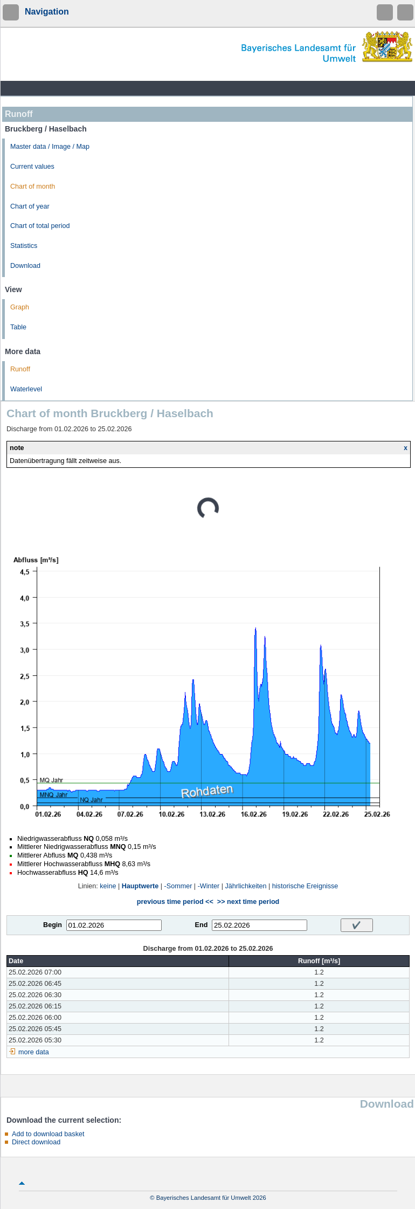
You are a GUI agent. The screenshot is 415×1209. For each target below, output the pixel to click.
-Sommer (178, 886)
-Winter (209, 886)
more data (33, 1052)
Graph (19, 307)
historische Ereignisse (305, 886)
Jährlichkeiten (246, 886)
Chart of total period (40, 226)
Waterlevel (26, 389)
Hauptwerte (140, 886)
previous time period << (175, 902)
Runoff (20, 369)
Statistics (23, 246)
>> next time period (248, 902)
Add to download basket (48, 1134)
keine (108, 886)
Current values (32, 166)
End (201, 925)
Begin (52, 925)
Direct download (36, 1142)
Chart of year (30, 206)
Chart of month (32, 186)
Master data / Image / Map (49, 146)
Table (18, 327)
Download (25, 266)
